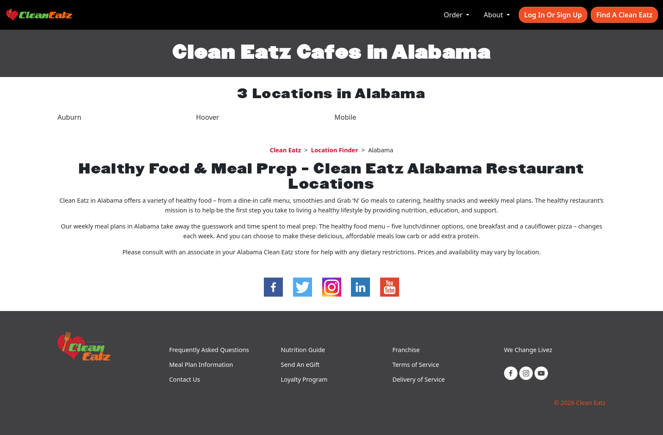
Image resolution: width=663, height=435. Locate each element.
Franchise (406, 350)
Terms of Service (415, 365)
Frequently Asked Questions (209, 350)
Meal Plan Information (201, 365)
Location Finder (334, 150)
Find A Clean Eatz (624, 14)
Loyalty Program (304, 379)
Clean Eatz (285, 150)
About (494, 14)
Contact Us (184, 379)
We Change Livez (528, 350)
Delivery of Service (418, 379)
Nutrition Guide (303, 350)
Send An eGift (300, 365)
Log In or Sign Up (553, 14)
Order (454, 14)
